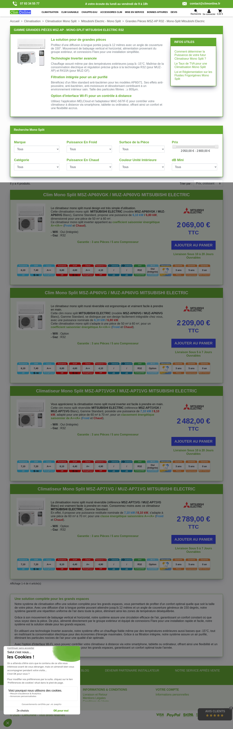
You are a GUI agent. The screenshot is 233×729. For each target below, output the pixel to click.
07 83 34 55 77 (26, 3)
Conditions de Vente (96, 701)
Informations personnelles (172, 694)
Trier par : (186, 183)
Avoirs (160, 701)
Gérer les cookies (94, 708)
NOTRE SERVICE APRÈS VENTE (197, 670)
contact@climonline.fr (201, 3)
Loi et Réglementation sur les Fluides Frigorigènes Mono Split (193, 75)
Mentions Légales (94, 698)
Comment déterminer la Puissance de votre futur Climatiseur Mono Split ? (190, 55)
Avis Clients (215, 711)
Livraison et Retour (95, 694)
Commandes (164, 698)
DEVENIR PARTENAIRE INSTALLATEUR (132, 670)
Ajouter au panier (194, 245)
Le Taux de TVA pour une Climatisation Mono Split (190, 65)
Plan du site (90, 705)
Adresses (162, 705)
